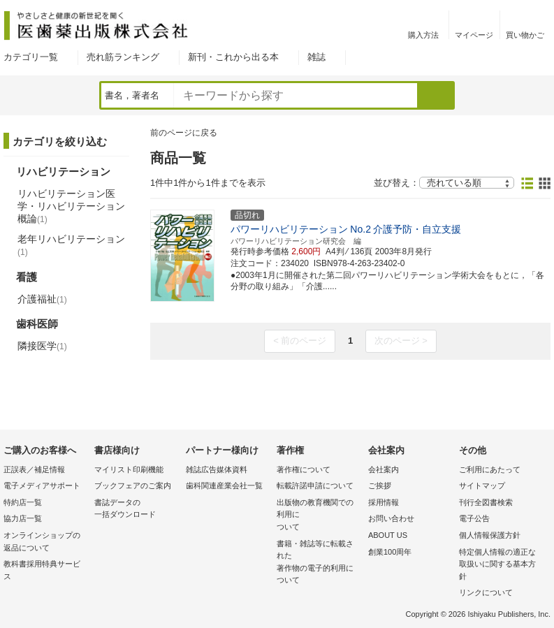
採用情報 (383, 502)
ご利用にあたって (489, 469)
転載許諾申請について (315, 485)
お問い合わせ (391, 518)
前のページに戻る (183, 133)
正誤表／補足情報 (34, 469)
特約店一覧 (22, 502)
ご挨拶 (379, 485)
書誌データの (136, 509)
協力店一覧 (22, 518)
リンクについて (486, 592)
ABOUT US (387, 535)
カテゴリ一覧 (30, 57)
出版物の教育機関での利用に (318, 516)
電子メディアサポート (41, 485)
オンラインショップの (45, 542)
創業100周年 (389, 552)
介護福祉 (42, 299)
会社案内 (383, 469)
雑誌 (316, 57)
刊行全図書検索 (486, 502)
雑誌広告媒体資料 (216, 469)
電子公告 (474, 518)
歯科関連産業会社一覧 (224, 485)
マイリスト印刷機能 (128, 469)
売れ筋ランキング (123, 57)
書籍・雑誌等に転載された (318, 563)
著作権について (303, 469)
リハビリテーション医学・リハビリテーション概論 (71, 206)
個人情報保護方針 (489, 535)
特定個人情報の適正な (501, 565)
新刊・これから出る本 (233, 57)
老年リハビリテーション (71, 245)
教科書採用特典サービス (41, 570)
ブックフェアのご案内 (132, 485)
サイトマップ (482, 485)
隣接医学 (42, 345)
